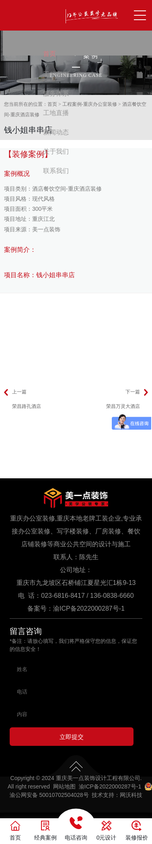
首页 (52, 104)
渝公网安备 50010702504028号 (49, 797)
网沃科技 (131, 797)
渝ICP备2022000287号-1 (89, 608)
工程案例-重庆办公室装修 (89, 104)
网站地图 (64, 789)
